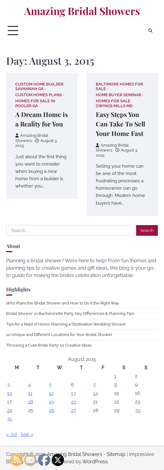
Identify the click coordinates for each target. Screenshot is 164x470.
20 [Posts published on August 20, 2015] (73, 402)
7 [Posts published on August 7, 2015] (94, 385)
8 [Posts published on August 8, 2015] (115, 385)
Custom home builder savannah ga (39, 86)
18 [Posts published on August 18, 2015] (30, 402)
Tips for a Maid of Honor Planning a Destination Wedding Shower (66, 324)
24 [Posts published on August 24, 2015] (9, 410)
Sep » (26, 434)
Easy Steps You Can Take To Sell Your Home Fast (120, 124)
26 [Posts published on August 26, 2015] (51, 410)
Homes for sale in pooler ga (35, 103)
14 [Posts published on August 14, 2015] (95, 393)
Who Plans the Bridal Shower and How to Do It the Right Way (62, 303)
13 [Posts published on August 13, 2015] (73, 393)
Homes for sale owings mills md (114, 103)
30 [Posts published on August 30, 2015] (138, 410)
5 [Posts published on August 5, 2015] (50, 385)
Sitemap (116, 454)
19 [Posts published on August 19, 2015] (51, 402)
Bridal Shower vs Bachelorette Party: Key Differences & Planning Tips (70, 313)
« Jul (11, 434)
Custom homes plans (38, 95)
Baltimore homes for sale (119, 86)
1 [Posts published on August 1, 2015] (115, 376)
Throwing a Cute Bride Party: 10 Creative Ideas (48, 345)
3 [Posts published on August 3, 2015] (8, 385)
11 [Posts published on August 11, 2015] (30, 393)
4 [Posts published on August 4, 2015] (29, 385)
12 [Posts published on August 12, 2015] (51, 393)
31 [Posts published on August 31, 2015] (9, 419)
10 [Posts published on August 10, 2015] (9, 393)
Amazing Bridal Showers (82, 11)
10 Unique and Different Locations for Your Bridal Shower (59, 334)
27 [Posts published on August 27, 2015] (73, 410)
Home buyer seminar (118, 95)
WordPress (95, 462)
